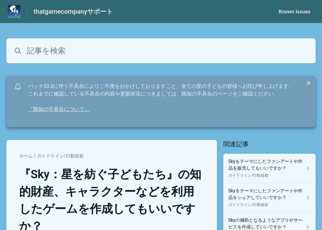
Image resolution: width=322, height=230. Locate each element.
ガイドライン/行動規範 (60, 155)
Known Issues (294, 12)
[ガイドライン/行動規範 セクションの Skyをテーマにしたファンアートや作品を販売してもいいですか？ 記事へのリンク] (269, 168)
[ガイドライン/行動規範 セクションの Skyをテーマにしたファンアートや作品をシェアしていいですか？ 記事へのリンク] (269, 197)
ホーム (26, 155)
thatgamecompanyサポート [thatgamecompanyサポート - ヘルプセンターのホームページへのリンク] (73, 11)
